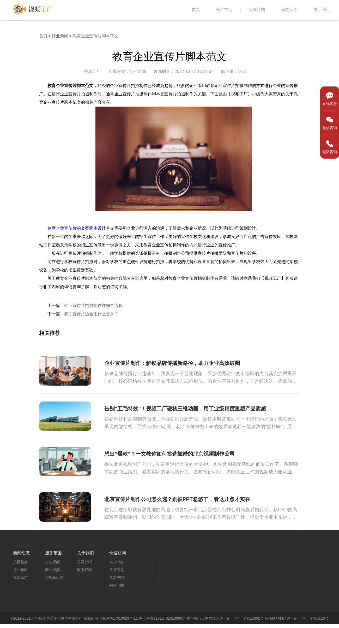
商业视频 (52, 570)
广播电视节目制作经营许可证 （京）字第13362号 (223, 618)
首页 (196, 9)
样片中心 (224, 9)
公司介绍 (84, 562)
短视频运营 (54, 577)
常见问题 (116, 570)
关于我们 (322, 9)
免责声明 (116, 577)
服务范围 (257, 9)
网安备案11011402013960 (160, 618)
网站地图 (116, 585)
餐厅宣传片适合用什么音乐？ (91, 314)
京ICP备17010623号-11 (118, 618)
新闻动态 (289, 9)
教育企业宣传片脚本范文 (95, 36)
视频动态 (20, 577)
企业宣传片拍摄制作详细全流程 (93, 305)
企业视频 (52, 562)
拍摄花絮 (20, 562)
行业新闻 (60, 36)
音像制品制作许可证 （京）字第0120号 (297, 618)
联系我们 (84, 570)
